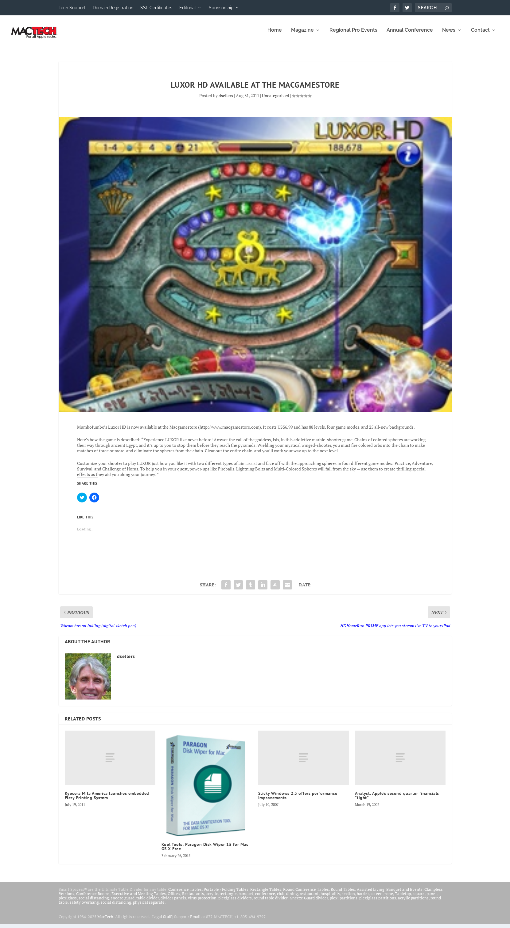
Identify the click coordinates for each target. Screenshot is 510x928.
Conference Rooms (93, 898)
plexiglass (68, 902)
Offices (174, 898)
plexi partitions (343, 902)
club (280, 898)
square (419, 898)
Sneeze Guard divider (309, 902)
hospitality (330, 898)
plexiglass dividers (235, 902)
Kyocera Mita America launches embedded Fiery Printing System (107, 800)
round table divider (271, 902)
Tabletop (403, 898)
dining (292, 898)
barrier (363, 898)
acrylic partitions (413, 902)
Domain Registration (113, 7)
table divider (147, 902)
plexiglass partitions (377, 902)
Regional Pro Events (353, 34)
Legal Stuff (161, 921)
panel (431, 898)
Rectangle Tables (265, 893)
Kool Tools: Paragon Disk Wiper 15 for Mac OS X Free (205, 851)
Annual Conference (410, 34)
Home (274, 34)
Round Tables (343, 893)
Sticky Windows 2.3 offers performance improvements (297, 800)
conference (265, 898)
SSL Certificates (156, 7)
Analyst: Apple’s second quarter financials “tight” (397, 800)
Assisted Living (370, 893)
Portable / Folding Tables (226, 893)
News (448, 34)
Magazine (302, 34)
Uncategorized (275, 100)
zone (388, 898)
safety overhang (84, 906)
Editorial (187, 7)
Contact (480, 34)
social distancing (94, 902)
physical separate (149, 906)
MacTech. (105, 921)
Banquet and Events (404, 893)
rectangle (228, 898)
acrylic (212, 898)
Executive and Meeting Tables (138, 898)
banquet (246, 898)
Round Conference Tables (306, 893)
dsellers (226, 100)
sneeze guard (122, 902)
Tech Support (72, 7)
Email (195, 921)
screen (377, 898)
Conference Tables (185, 893)
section (348, 898)
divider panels (173, 902)
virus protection (202, 902)
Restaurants (193, 898)
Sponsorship (221, 7)
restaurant (309, 898)
